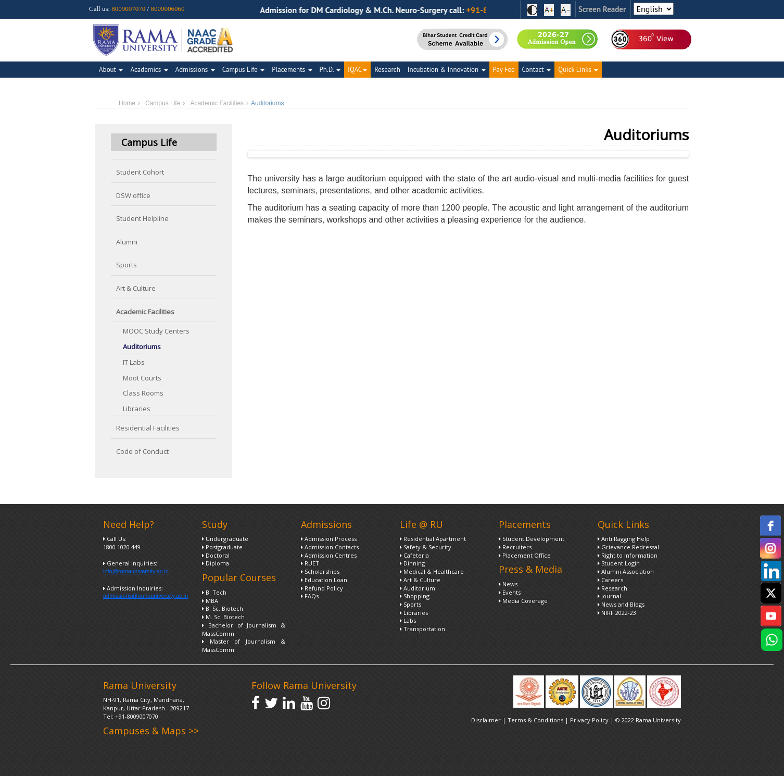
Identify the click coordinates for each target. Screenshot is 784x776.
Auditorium (417, 588)
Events (510, 592)
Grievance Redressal (628, 547)
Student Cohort (140, 172)
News (508, 584)
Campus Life (243, 69)
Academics (149, 69)
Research (387, 69)
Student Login (619, 563)
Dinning (412, 563)
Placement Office (525, 555)
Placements (292, 69)
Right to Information (627, 555)
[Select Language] (654, 9)
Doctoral (216, 555)
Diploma (215, 563)
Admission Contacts (330, 547)
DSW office (133, 195)
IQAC (357, 69)
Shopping (414, 596)
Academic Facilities (217, 103)
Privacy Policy (590, 720)
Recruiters (515, 547)
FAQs (310, 596)
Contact (536, 69)
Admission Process (329, 539)
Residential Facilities (148, 428)
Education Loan (324, 580)
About (111, 69)
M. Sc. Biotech (223, 617)
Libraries (136, 408)
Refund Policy (322, 588)
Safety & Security (425, 547)
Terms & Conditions (535, 720)
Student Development (531, 539)
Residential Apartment (433, 539)
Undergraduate (225, 539)
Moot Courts (142, 378)
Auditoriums (142, 346)
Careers (610, 580)
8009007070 (128, 9)
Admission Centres (329, 555)
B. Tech (214, 592)
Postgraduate (222, 547)
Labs (408, 620)
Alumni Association (626, 571)
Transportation (422, 629)
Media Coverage (523, 601)
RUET (310, 563)
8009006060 (167, 9)
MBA (210, 601)
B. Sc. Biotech (222, 608)
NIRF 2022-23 (617, 613)
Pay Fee (504, 69)
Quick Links (578, 69)
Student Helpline (142, 218)
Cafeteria (414, 555)
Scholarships (320, 571)
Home (127, 103)
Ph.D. (330, 69)
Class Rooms (143, 393)
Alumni (126, 242)
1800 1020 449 (122, 547)
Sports (126, 264)
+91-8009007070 (136, 716)
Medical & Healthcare (432, 571)
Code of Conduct (142, 451)
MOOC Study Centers (156, 331)
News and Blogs (621, 604)
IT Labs (134, 362)
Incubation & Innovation (447, 69)
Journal (609, 596)
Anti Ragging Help (624, 539)
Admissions (195, 69)
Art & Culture (136, 288)
